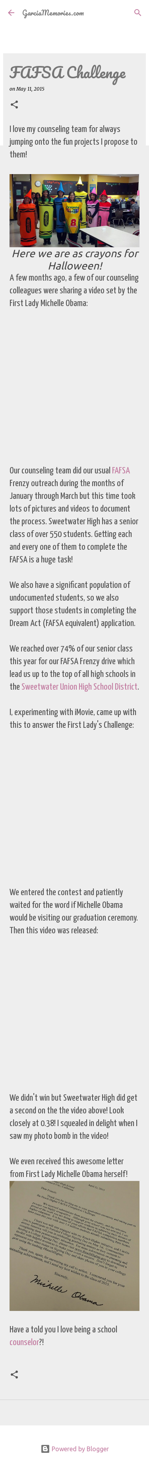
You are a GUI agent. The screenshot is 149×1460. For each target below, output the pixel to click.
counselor (24, 1342)
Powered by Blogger (75, 1448)
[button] (14, 105)
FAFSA (121, 470)
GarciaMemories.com (53, 12)
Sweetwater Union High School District (79, 687)
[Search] (138, 12)
